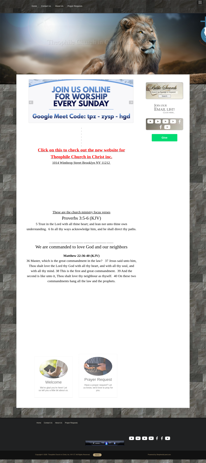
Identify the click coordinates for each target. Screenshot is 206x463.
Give (164, 137)
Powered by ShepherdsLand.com (159, 454)
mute (94, 443)
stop (117, 443)
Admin (97, 455)
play (107, 443)
